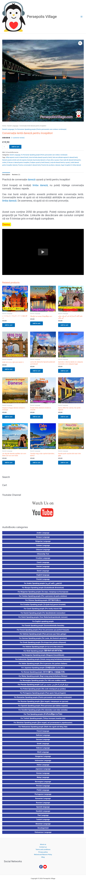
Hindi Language (43, 754)
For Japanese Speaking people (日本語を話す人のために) (43, 669)
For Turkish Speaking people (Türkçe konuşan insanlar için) (43, 720)
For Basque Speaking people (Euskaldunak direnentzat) (43, 589)
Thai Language (43, 817)
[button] (80, 43)
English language (43, 577)
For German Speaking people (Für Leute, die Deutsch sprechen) (43, 640)
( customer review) (18, 138)
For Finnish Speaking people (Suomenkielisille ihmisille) (43, 627)
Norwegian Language (43, 783)
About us (43, 846)
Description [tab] (6, 174)
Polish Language (43, 792)
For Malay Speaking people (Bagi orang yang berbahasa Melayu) (43, 678)
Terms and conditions (43, 851)
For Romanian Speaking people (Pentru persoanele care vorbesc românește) (40, 129)
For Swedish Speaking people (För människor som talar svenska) (42, 712)
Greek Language (43, 745)
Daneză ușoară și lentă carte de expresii (14, 160)
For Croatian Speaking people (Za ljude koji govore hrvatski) (43, 606)
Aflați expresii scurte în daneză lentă (17, 157)
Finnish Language (43, 581)
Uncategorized (43, 830)
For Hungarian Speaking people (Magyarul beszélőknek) (43, 657)
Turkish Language (43, 821)
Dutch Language (43, 572)
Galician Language (43, 737)
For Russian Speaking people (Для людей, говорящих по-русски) (43, 703)
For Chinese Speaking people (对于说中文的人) (43, 602)
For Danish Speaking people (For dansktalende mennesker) (43, 615)
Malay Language (43, 779)
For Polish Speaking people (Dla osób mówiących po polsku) (43, 691)
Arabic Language (43, 534)
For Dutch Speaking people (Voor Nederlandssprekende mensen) (42, 619)
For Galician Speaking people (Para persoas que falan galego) (43, 636)
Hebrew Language (43, 750)
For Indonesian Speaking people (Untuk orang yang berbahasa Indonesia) (43, 661)
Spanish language (43, 809)
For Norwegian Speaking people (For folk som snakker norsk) (43, 682)
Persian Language (43, 787)
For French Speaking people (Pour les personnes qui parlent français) (43, 631)
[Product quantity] (5, 147)
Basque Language (43, 539)
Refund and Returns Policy (43, 856)
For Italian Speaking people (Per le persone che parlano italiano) (43, 665)
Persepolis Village (42, 16)
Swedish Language (43, 813)
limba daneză (40, 185)
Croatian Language (43, 560)
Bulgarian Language (43, 543)
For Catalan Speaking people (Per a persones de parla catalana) (43, 598)
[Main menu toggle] (81, 17)
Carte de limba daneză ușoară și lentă (40, 157)
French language (43, 733)
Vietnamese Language (43, 834)
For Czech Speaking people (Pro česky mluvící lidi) (43, 610)
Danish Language (12, 126)
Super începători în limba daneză (71, 165)
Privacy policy (43, 854)
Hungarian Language (43, 758)
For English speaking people (43, 623)
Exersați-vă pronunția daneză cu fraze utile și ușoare (43, 160)
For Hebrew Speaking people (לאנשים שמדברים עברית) (43, 648)
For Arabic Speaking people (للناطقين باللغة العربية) (43, 585)
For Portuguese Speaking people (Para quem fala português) (43, 695)
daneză (31, 179)
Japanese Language (43, 771)
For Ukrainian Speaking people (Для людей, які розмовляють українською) (43, 724)
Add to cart (15, 147)
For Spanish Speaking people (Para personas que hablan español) (43, 707)
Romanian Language (43, 800)
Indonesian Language (43, 762)
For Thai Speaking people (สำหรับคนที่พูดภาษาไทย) (43, 716)
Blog (42, 859)
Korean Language (43, 775)
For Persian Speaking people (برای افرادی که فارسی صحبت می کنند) (43, 686)
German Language (43, 741)
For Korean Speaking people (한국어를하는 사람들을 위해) (43, 674)
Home (4, 126)
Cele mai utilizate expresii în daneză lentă (64, 157)
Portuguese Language (43, 796)
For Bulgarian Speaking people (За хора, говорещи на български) (43, 593)
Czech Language (43, 564)
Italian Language (43, 766)
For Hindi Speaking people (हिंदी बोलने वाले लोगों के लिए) (43, 653)
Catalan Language (43, 547)
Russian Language (43, 804)
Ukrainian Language (43, 825)
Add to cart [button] (10, 325)
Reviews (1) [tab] (16, 174)
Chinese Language (43, 551)
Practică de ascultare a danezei (50, 165)
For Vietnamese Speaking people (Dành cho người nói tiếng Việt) (43, 728)
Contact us (43, 848)
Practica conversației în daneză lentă (29, 165)
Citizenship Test (43, 556)
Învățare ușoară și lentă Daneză (39, 162)
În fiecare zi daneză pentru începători (18, 162)
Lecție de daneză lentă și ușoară (60, 162)
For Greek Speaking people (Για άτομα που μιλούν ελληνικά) (43, 644)
